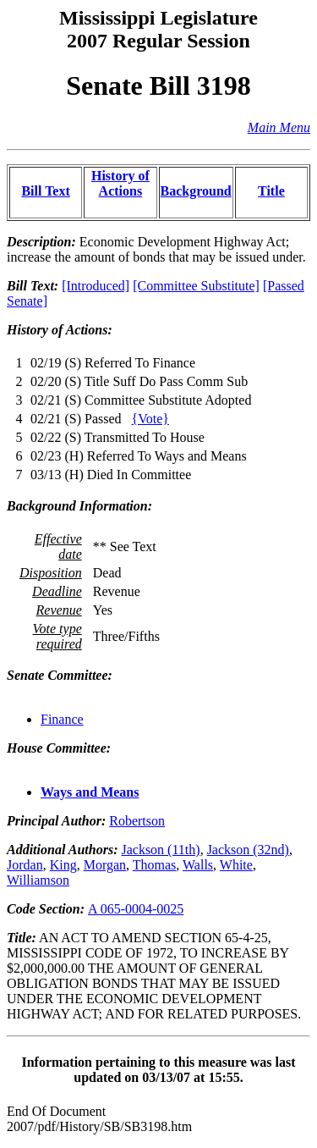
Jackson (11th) (160, 849)
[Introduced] (95, 286)
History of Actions (120, 183)
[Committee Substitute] (196, 286)
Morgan (105, 865)
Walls (198, 865)
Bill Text (45, 191)
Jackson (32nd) (248, 849)
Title (271, 191)
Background (196, 191)
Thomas (155, 865)
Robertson (137, 821)
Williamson (38, 880)
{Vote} (150, 418)
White (236, 865)
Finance (62, 719)
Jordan (25, 865)
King (63, 865)
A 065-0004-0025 (135, 909)
